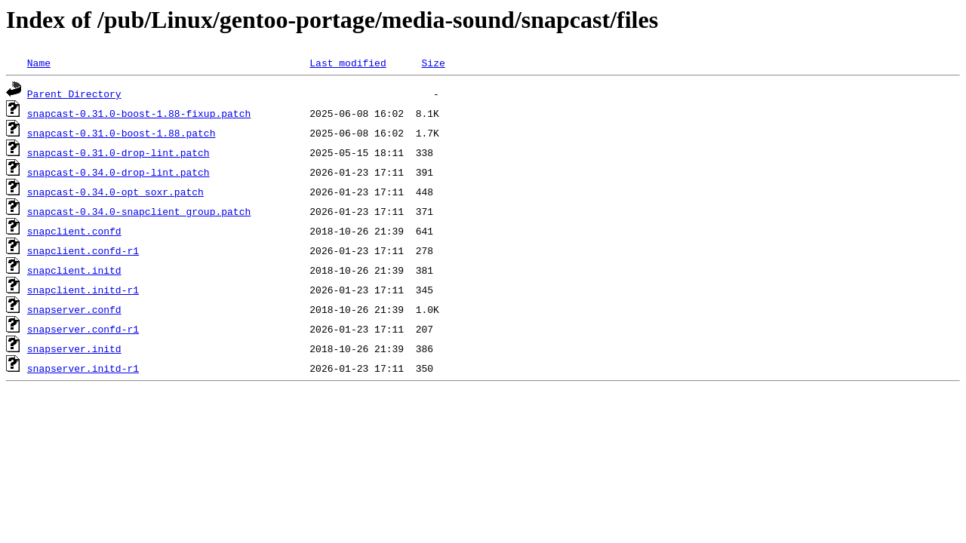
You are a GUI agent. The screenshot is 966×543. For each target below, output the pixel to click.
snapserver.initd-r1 (83, 368)
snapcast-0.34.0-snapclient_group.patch (139, 211)
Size (433, 62)
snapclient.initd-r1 (83, 289)
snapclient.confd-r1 (83, 250)
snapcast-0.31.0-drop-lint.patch (118, 152)
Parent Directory (74, 93)
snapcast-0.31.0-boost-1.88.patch (121, 133)
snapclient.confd (74, 231)
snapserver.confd (74, 309)
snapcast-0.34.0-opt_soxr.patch (115, 191)
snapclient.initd (74, 270)
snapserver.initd (74, 348)
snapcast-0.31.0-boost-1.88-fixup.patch (139, 113)
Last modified (347, 62)
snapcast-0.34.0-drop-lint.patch (118, 172)
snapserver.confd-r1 (83, 329)
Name (39, 62)
